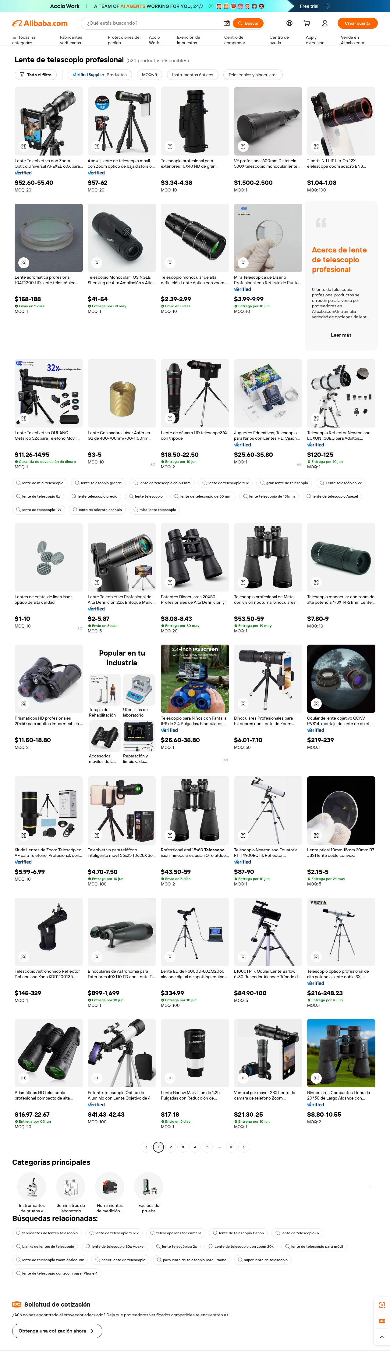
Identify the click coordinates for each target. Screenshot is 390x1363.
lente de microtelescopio (97, 509)
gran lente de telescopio (284, 483)
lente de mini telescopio (39, 483)
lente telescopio (146, 496)
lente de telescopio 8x (38, 496)
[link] (382, 1305)
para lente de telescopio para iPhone (191, 1259)
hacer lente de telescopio (120, 1259)
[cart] (308, 24)
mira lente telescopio (154, 509)
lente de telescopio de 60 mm (162, 483)
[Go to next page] (243, 1147)
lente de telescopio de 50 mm (203, 496)
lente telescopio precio (94, 496)
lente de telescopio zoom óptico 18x (50, 1259)
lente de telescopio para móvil (314, 1246)
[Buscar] (248, 23)
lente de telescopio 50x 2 (114, 1233)
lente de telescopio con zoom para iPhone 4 (57, 1273)
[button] (226, 23)
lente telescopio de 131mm (269, 496)
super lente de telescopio (263, 1259)
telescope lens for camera (175, 1233)
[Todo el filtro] (36, 75)
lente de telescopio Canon (238, 1233)
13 (231, 1147)
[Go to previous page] (146, 1147)
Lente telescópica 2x (341, 483)
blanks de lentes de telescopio (45, 1246)
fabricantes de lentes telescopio (47, 1233)
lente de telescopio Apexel (332, 496)
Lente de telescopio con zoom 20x (241, 1246)
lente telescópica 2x (176, 1246)
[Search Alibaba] (152, 23)
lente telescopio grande (98, 483)
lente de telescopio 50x (225, 483)
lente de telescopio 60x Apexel (115, 1246)
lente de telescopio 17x (38, 509)
